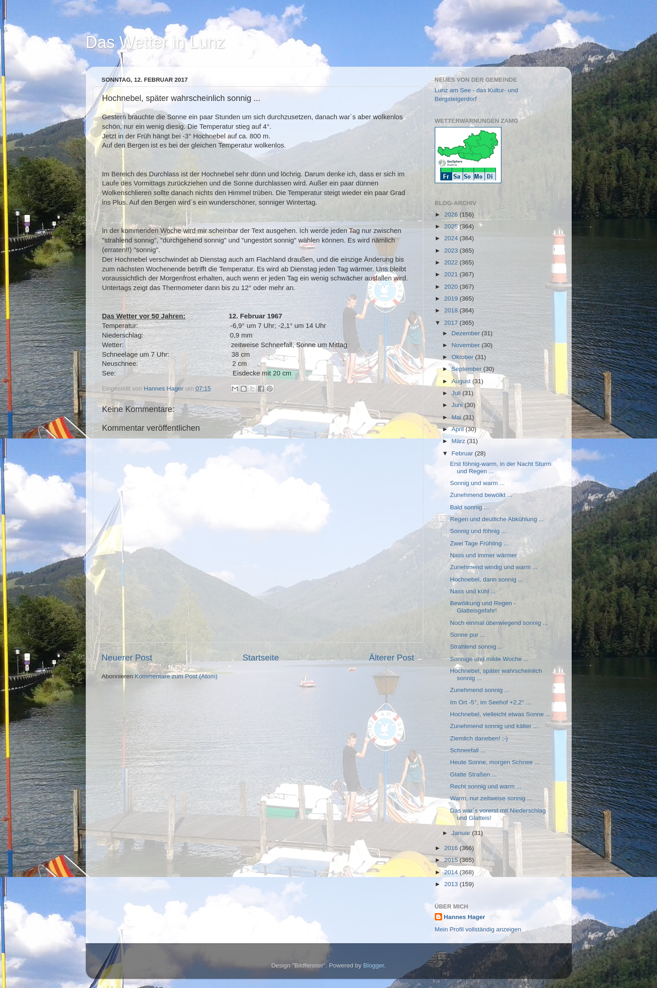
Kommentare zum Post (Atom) (176, 676)
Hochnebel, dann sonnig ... (486, 579)
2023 (451, 250)
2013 (451, 884)
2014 (451, 872)
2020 (451, 286)
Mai (458, 417)
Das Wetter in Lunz (155, 42)
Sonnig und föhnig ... (478, 531)
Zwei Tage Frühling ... (479, 543)
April (459, 429)
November (467, 345)
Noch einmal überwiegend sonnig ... (499, 622)
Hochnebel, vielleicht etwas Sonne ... (500, 714)
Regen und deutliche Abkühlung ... (497, 519)
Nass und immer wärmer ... (487, 555)
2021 (451, 274)
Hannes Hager (464, 917)
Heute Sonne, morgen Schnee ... (495, 762)
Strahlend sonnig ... (476, 646)
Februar (463, 453)
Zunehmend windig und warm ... (493, 567)
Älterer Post (391, 657)
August (462, 381)
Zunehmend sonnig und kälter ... (494, 726)
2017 (451, 322)
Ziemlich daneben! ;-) (479, 738)
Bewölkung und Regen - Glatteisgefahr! (483, 607)
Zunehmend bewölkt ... (481, 494)
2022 (451, 262)
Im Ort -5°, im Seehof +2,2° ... (490, 702)
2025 (451, 226)
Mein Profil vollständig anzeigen (478, 929)
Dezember (467, 333)
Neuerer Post (127, 657)
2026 (451, 214)
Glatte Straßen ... (473, 774)
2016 (451, 848)
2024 (451, 238)
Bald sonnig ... (469, 507)
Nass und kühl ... (473, 591)
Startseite (260, 657)
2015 (451, 859)
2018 (451, 310)
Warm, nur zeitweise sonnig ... (491, 798)
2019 (451, 298)
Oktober (463, 357)
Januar (462, 832)
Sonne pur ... (467, 634)
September (468, 368)
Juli (457, 393)
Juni (458, 405)
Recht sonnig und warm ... (485, 786)
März (459, 441)
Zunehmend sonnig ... (480, 690)
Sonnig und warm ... (477, 483)
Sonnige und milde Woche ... (489, 658)
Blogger (373, 965)
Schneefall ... (467, 750)
